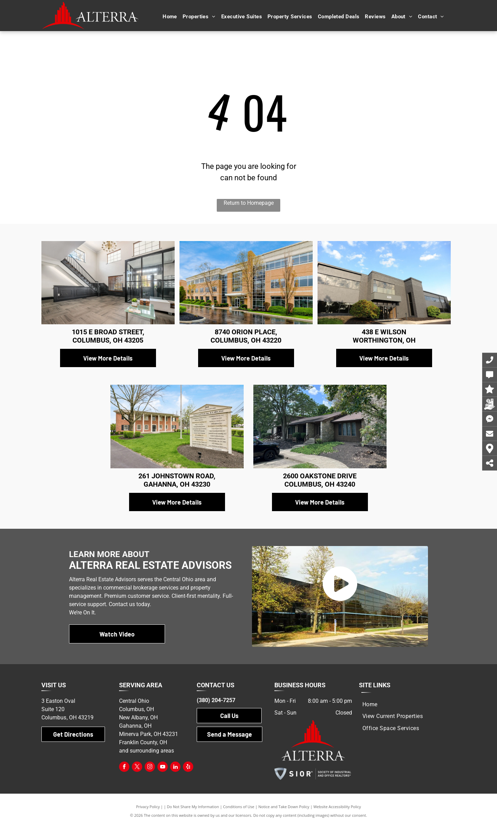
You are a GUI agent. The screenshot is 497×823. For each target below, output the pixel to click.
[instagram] (150, 768)
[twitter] (137, 768)
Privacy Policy (148, 806)
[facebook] (124, 768)
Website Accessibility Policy (337, 806)
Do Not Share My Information (193, 806)
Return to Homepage (249, 203)
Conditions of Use (238, 806)
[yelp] (188, 768)
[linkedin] (175, 768)
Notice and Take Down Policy (284, 806)
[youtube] (162, 768)
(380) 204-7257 (216, 700)
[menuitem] (170, 17)
